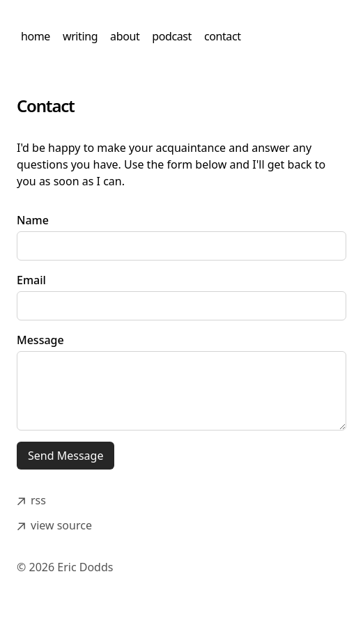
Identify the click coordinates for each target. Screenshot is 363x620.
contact (222, 36)
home (35, 36)
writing (80, 36)
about (124, 36)
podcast (172, 36)
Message (40, 340)
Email (31, 280)
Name (33, 220)
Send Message (65, 455)
